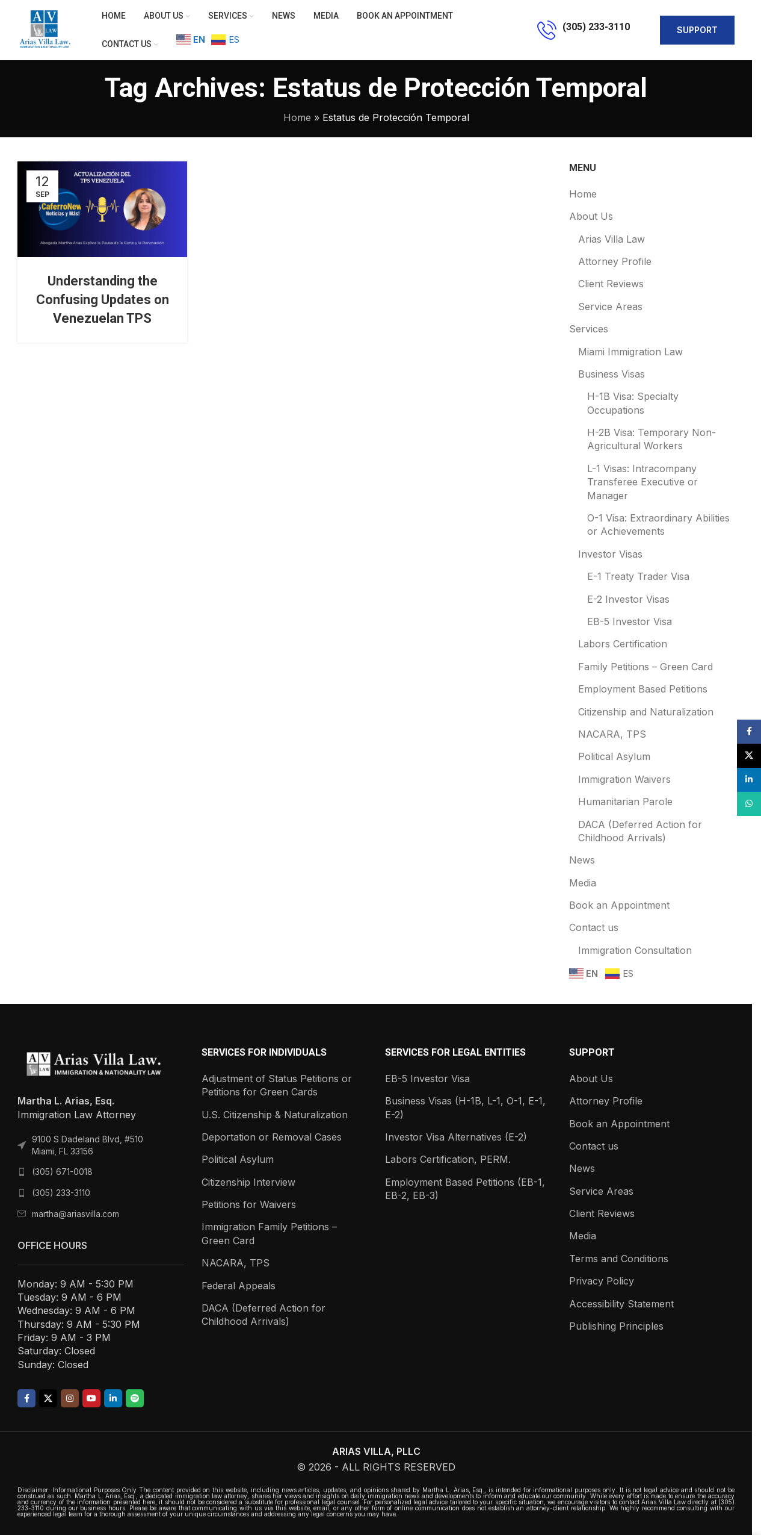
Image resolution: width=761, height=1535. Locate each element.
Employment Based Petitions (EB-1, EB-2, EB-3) (465, 1188)
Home (297, 117)
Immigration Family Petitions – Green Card (269, 1233)
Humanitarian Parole (625, 802)
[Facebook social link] (26, 1398)
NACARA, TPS (612, 734)
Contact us (593, 927)
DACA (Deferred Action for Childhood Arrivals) (640, 831)
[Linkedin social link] (113, 1398)
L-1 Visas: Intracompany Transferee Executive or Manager (642, 482)
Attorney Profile (615, 261)
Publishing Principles (616, 1326)
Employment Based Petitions (642, 689)
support (697, 30)
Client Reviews (611, 284)
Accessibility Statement (621, 1304)
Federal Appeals (239, 1286)
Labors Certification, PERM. (448, 1159)
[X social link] (48, 1398)
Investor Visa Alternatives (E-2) (456, 1137)
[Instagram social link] (70, 1398)
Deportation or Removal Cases (272, 1137)
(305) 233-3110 (61, 1193)
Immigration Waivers (624, 779)
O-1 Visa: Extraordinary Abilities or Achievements (658, 524)
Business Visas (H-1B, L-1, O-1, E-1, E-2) (465, 1107)
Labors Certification (622, 644)
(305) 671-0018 (62, 1171)
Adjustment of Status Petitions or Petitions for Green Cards (277, 1085)
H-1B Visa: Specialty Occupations (633, 403)
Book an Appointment (619, 905)
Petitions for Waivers (249, 1204)
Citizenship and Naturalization (645, 712)
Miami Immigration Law (630, 352)
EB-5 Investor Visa (629, 621)
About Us (591, 216)
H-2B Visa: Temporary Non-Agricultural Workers (651, 439)
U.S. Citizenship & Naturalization (275, 1115)
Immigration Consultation (635, 950)
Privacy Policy (601, 1281)
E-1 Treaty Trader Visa (638, 576)
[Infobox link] (583, 30)
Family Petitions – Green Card (645, 667)
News (582, 860)
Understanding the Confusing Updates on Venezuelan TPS (102, 299)
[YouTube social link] (91, 1398)
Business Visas (611, 374)
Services (588, 329)
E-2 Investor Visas (628, 599)
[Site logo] (44, 29)
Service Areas (610, 306)
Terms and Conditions (618, 1259)
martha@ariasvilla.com (75, 1214)
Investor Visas (610, 554)
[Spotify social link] (135, 1398)
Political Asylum (614, 756)
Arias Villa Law (611, 239)
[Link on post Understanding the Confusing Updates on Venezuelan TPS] (102, 209)
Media (582, 883)
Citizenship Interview (248, 1182)
